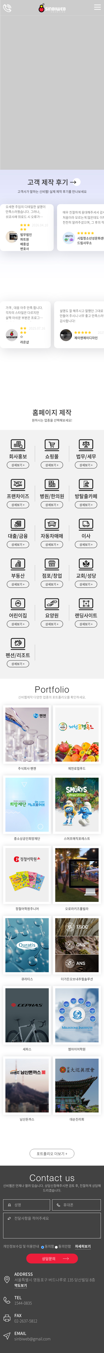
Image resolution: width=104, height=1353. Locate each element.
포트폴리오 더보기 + (52, 1153)
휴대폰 (68, 1204)
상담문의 (7, 8)
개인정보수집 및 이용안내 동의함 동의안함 (37, 1246)
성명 (17, 1204)
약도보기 (20, 1285)
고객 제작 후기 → (52, 182)
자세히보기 (83, 1246)
